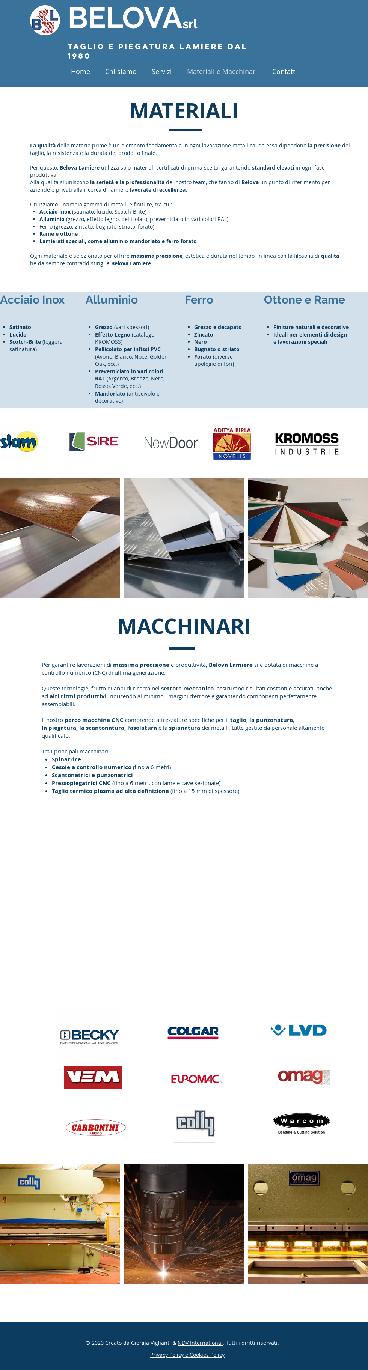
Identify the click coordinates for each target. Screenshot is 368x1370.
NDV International (200, 1342)
